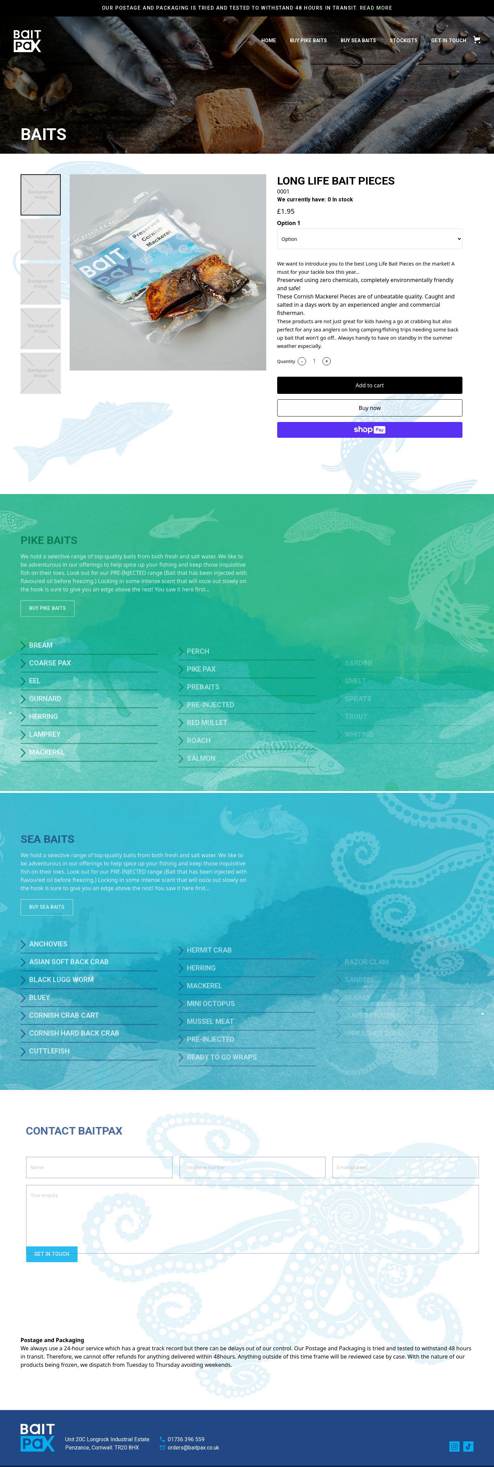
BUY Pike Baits (47, 627)
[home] (27, 41)
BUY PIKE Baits (308, 40)
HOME (268, 40)
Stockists (403, 40)
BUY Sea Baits (358, 40)
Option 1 (289, 223)
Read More (376, 8)
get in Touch (448, 40)
